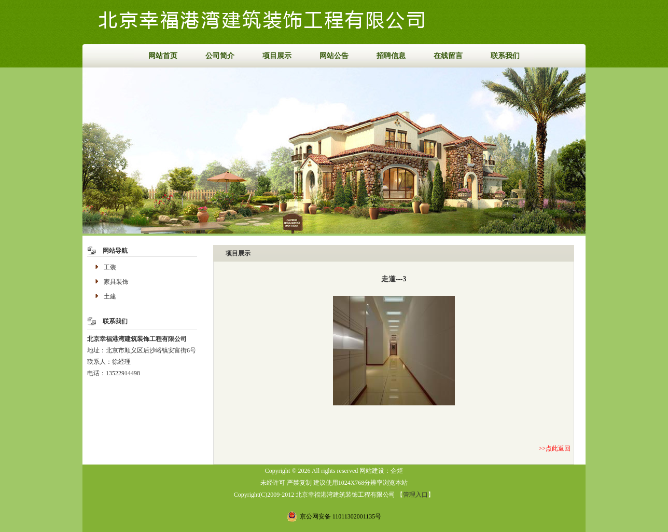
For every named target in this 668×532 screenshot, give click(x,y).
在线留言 (448, 56)
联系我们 (505, 56)
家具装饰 (116, 281)
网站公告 (334, 56)
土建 (110, 296)
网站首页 (162, 56)
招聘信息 (391, 56)
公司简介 (219, 56)
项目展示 (276, 56)
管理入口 (415, 494)
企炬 (397, 470)
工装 (110, 267)
